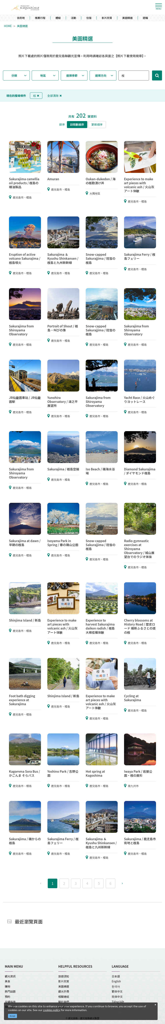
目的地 (21, 18)
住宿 (88, 18)
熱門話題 (10, 991)
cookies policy (51, 1010)
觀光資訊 (10, 976)
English (116, 981)
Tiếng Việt (118, 1002)
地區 (43, 75)
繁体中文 (117, 991)
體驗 (58, 18)
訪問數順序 (77, 124)
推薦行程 (40, 18)
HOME (8, 26)
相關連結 (63, 997)
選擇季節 (72, 75)
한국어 (116, 986)
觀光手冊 (63, 991)
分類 (14, 75)
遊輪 (145, 18)
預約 (7, 997)
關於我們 (63, 1002)
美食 (7, 981)
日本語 (116, 976)
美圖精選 (127, 18)
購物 (7, 986)
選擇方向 (100, 75)
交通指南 (10, 1002)
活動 (73, 18)
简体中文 (117, 997)
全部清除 (54, 96)
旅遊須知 (63, 976)
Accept (12, 1016)
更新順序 (97, 124)
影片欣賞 (107, 18)
